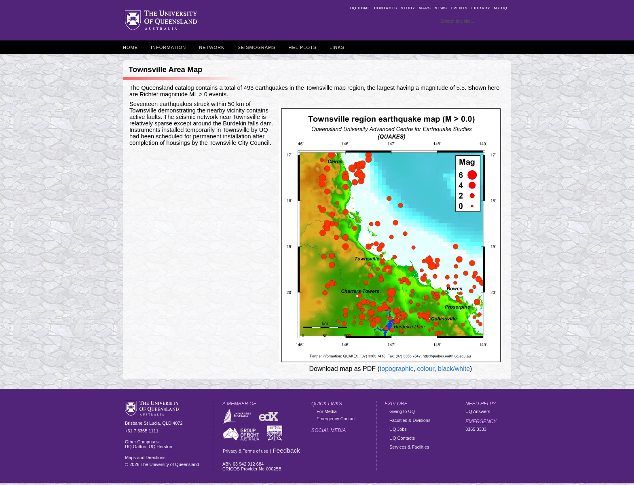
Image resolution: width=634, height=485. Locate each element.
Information (168, 47)
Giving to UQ (402, 411)
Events (459, 8)
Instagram (363, 442)
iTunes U (348, 457)
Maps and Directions (145, 457)
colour (425, 368)
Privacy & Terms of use (245, 451)
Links (337, 47)
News (441, 8)
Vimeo (333, 457)
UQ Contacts (402, 438)
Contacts (385, 8)
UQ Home (360, 8)
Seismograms (256, 47)
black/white (454, 368)
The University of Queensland (161, 21)
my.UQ (500, 8)
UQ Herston (160, 446)
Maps (425, 8)
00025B (273, 468)
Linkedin (363, 457)
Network (211, 47)
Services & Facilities (409, 447)
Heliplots (303, 47)
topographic (397, 368)
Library (480, 8)
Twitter (333, 442)
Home (130, 47)
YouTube (318, 457)
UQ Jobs (398, 429)
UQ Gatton (135, 446)
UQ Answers (477, 411)
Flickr (348, 442)
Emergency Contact (336, 418)
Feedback (286, 450)
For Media (327, 411)
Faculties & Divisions (409, 420)
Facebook (318, 442)
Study (408, 8)
